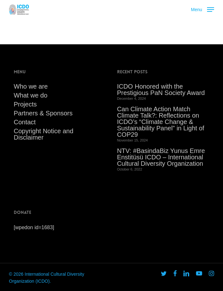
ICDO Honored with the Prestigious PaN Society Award (161, 89)
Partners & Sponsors (43, 113)
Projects (25, 104)
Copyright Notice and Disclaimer (43, 134)
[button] (202, 9)
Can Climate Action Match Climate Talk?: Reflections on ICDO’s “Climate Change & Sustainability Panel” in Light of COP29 (160, 122)
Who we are (31, 86)
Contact (25, 122)
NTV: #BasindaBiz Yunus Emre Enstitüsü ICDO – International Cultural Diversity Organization (161, 157)
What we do (31, 95)
